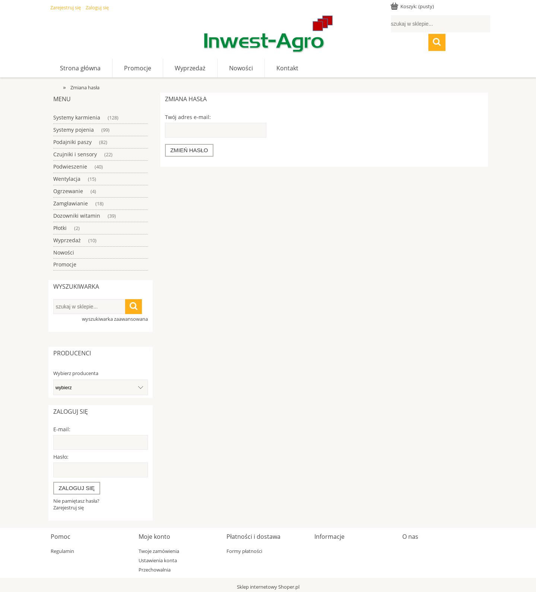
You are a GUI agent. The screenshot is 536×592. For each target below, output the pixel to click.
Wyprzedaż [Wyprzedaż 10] (67, 240)
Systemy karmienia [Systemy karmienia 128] (76, 117)
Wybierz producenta (75, 373)
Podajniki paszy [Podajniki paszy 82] (72, 141)
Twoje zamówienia (159, 551)
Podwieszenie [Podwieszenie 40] (70, 166)
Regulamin (62, 551)
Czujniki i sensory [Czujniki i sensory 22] (75, 154)
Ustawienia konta (158, 560)
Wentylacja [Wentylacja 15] (66, 178)
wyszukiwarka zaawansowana (115, 319)
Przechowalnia (155, 569)
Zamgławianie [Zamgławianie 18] (70, 203)
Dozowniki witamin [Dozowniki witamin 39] (76, 215)
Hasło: (61, 456)
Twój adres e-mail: (188, 117)
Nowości (63, 252)
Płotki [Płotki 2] (60, 227)
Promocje (64, 264)
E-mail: (61, 429)
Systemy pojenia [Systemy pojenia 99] (73, 129)
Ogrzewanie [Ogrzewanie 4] (68, 191)
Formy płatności (244, 551)
